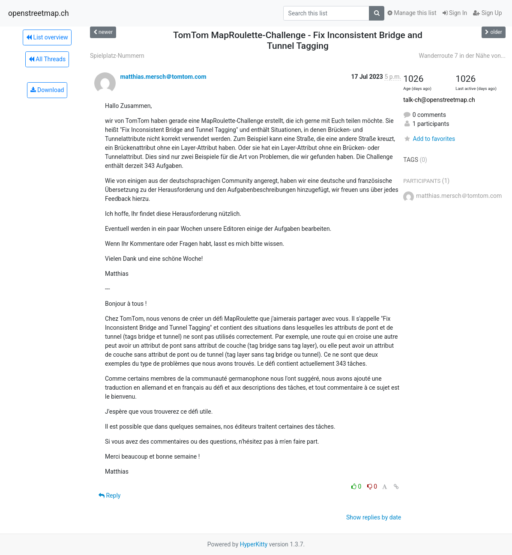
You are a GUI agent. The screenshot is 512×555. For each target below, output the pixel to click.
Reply (109, 495)
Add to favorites (429, 138)
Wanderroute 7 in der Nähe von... (462, 55)
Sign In (455, 12)
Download (47, 90)
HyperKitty (254, 544)
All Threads (47, 59)
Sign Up (487, 12)
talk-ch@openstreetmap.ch (439, 99)
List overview (47, 37)
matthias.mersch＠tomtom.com (163, 76)
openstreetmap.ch (38, 13)
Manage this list (411, 12)
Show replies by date (373, 517)
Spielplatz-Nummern (117, 55)
